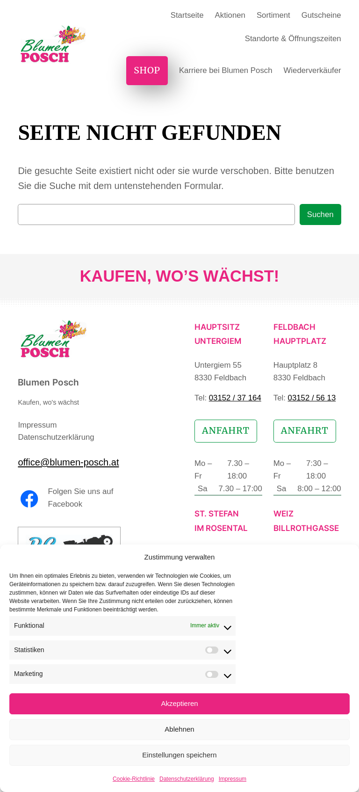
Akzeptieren (179, 703)
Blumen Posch (48, 382)
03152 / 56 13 (312, 397)
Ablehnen (179, 729)
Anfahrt (226, 430)
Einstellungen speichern (179, 755)
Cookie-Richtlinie (134, 779)
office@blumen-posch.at (68, 462)
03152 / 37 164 (235, 397)
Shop (147, 70)
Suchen (320, 214)
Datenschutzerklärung (186, 779)
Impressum (232, 779)
